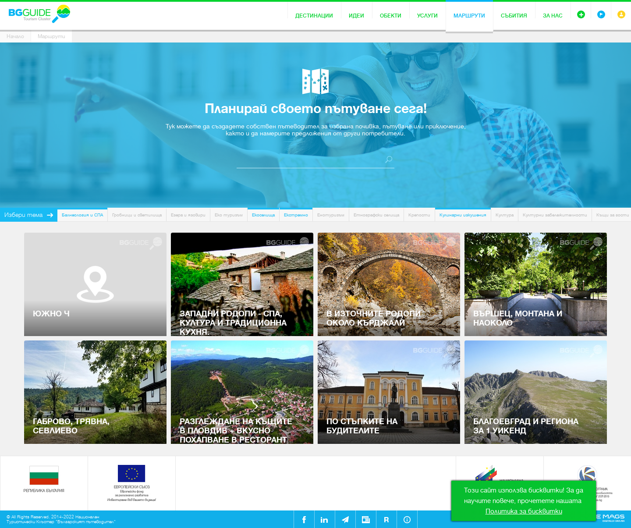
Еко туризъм (229, 215)
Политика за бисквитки (524, 511)
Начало (15, 36)
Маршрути (469, 16)
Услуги (427, 16)
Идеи (356, 16)
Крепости (419, 215)
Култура (505, 215)
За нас (553, 16)
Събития (514, 16)
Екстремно (296, 215)
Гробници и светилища (137, 215)
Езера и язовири (188, 215)
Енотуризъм (330, 215)
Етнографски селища (376, 215)
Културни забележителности (555, 215)
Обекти (390, 16)
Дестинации (314, 16)
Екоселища (263, 215)
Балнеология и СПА (82, 215)
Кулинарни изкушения (463, 215)
